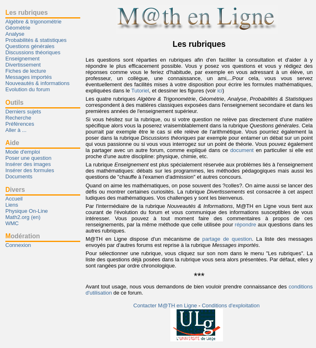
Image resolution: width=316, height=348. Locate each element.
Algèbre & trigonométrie (33, 21)
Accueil (14, 199)
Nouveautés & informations (37, 83)
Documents (19, 176)
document (241, 150)
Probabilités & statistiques (36, 40)
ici (219, 91)
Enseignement (22, 58)
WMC (12, 223)
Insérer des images (28, 164)
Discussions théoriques (32, 52)
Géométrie (17, 28)
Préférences (19, 124)
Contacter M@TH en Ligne (165, 305)
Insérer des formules (29, 170)
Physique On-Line (26, 211)
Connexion (18, 245)
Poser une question (28, 158)
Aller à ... (15, 130)
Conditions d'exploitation (231, 305)
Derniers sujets (23, 111)
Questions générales (29, 46)
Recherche (18, 118)
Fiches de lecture (25, 71)
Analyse (14, 34)
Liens (11, 205)
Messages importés (28, 77)
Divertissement (23, 65)
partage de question (227, 239)
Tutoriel (140, 91)
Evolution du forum (27, 89)
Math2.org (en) (22, 217)
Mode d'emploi (22, 152)
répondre (245, 224)
